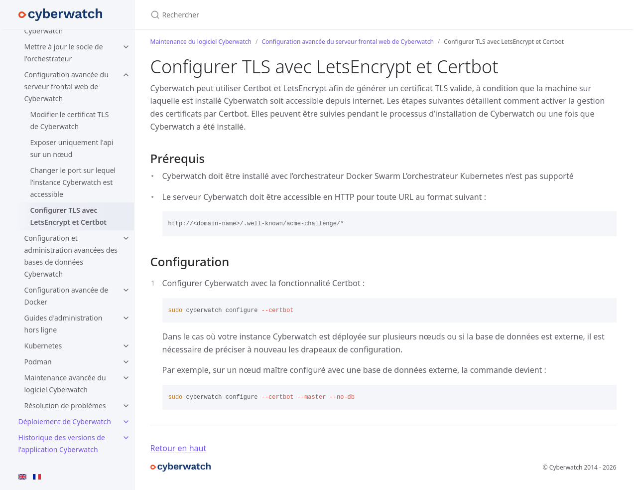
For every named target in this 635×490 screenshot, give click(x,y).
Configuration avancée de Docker (66, 296)
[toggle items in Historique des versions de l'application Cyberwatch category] (126, 438)
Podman (38, 361)
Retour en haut (178, 448)
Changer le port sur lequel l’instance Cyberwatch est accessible (73, 182)
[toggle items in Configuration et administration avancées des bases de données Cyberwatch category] (126, 238)
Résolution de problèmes (65, 405)
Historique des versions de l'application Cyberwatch (61, 443)
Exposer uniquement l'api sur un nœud (72, 148)
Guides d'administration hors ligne (63, 323)
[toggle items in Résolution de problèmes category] (126, 406)
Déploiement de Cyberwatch (64, 421)
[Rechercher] (267, 14)
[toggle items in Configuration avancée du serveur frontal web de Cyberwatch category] (126, 75)
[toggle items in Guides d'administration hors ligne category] (126, 318)
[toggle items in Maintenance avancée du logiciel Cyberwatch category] (126, 378)
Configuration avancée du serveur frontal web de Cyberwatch (66, 86)
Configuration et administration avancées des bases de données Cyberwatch (71, 256)
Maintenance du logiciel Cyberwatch (201, 41)
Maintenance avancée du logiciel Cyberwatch (65, 383)
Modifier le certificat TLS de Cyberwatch (69, 120)
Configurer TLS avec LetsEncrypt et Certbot (68, 216)
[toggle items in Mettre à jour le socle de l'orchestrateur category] (126, 47)
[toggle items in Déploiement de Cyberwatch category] (126, 422)
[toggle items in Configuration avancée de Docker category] (126, 290)
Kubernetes (43, 345)
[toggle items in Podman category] (126, 362)
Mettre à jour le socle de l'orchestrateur (63, 52)
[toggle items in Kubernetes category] (126, 346)
